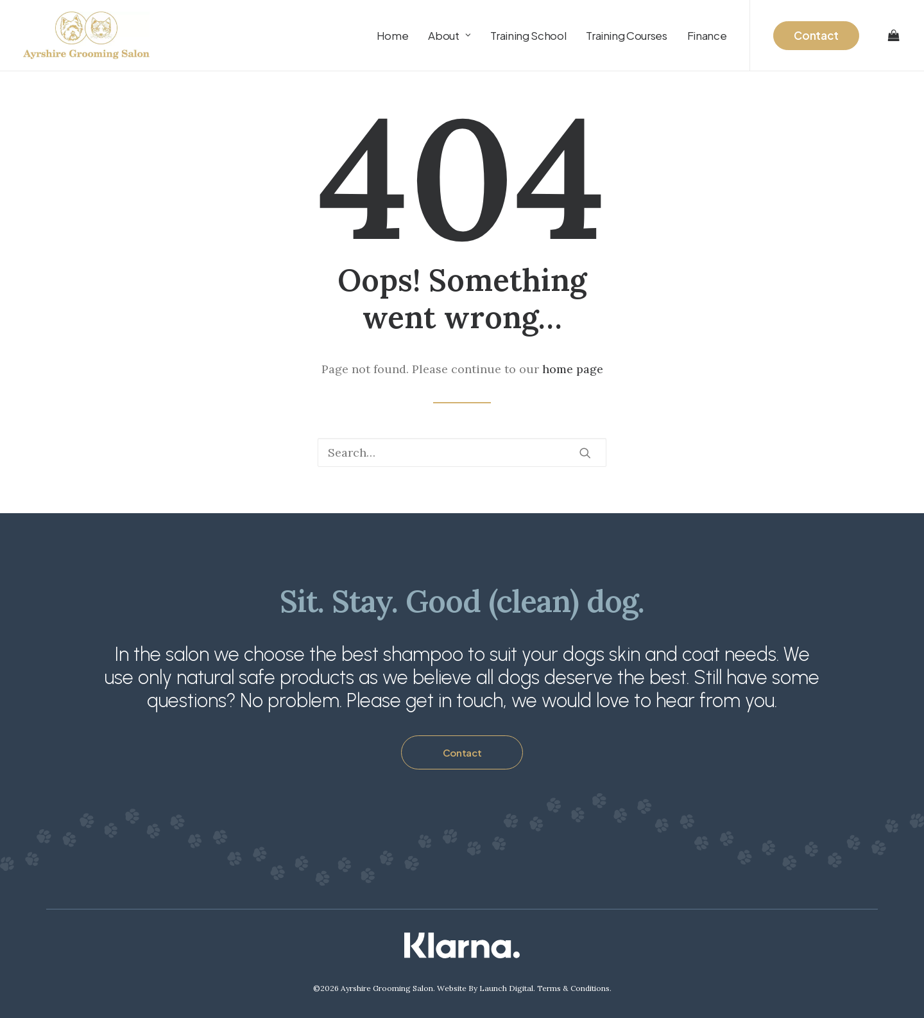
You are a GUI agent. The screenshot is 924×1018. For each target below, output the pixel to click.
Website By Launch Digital (485, 988)
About (449, 35)
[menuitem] (393, 35)
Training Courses (626, 35)
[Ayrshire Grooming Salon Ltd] (86, 35)
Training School (528, 35)
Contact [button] (462, 752)
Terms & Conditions (573, 988)
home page (572, 369)
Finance (707, 35)
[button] (585, 452)
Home (393, 35)
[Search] (462, 452)
